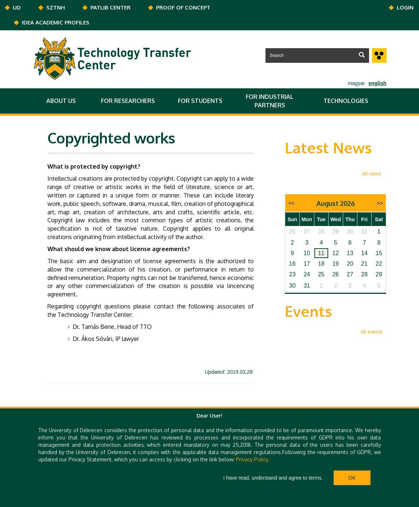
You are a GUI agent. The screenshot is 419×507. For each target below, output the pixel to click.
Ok (352, 478)
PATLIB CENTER (110, 7)
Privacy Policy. (252, 459)
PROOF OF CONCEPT (183, 7)
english (377, 83)
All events (372, 332)
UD (17, 7)
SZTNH (55, 7)
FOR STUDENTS (200, 100)
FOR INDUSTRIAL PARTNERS (270, 101)
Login (405, 7)
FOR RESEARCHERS (128, 100)
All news (371, 174)
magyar (356, 83)
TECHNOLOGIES (345, 100)
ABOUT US (61, 100)
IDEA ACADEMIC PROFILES (55, 22)
